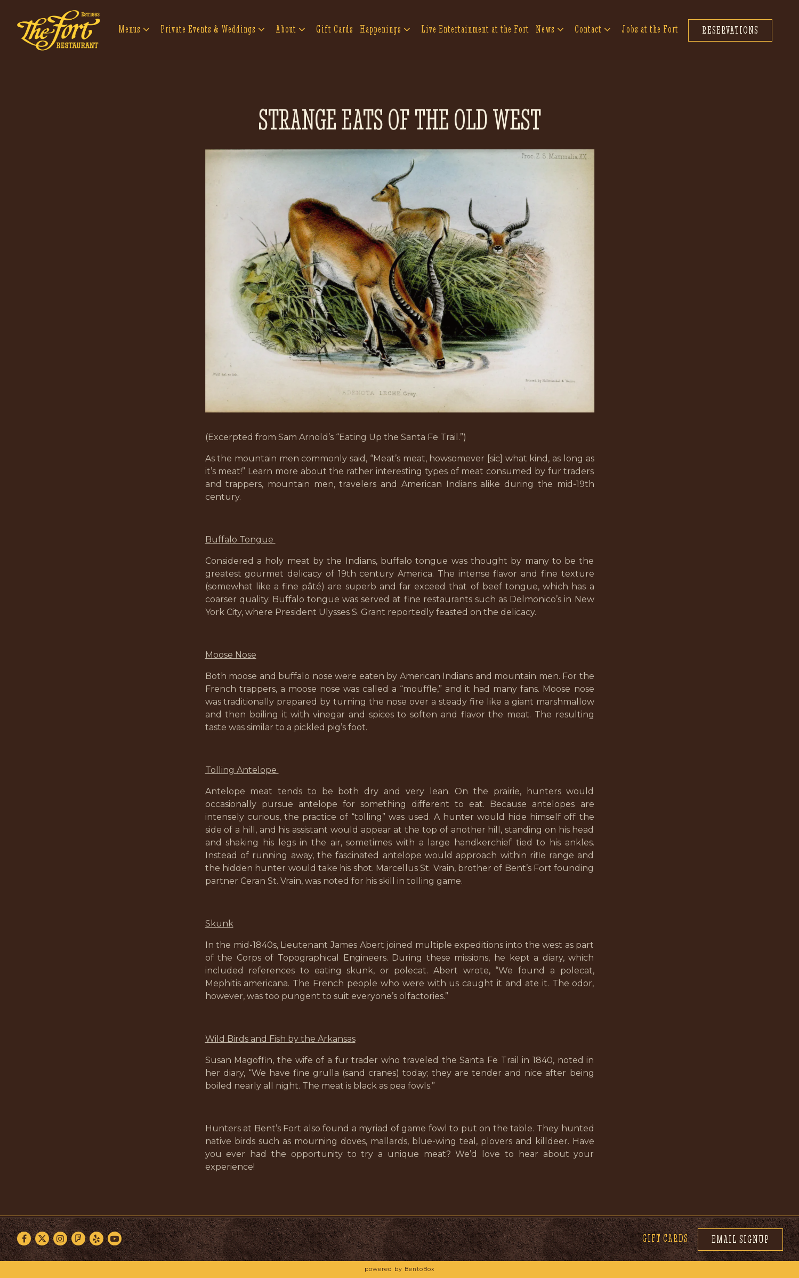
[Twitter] (42, 1238)
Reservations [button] (730, 30)
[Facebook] (24, 1238)
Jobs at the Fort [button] (650, 29)
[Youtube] (115, 1238)
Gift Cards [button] (334, 29)
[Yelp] (96, 1238)
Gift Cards (665, 1238)
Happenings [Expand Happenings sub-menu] (386, 28)
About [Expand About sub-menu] (291, 28)
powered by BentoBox (400, 1269)
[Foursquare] (78, 1238)
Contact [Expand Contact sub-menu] (593, 28)
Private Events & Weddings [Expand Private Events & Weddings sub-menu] (213, 28)
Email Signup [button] (740, 1239)
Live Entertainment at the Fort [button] (475, 29)
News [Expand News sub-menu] (550, 28)
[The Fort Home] (58, 30)
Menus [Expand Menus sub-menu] (135, 28)
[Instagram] (60, 1238)
